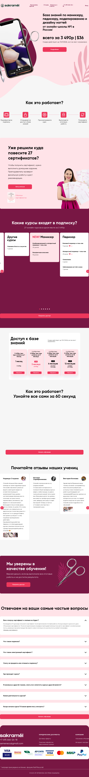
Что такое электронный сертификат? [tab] (45, 652)
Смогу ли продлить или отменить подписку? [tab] (45, 663)
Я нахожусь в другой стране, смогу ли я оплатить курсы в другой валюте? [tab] (45, 685)
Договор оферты (45, 738)
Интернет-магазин (82, 742)
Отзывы (46, 5)
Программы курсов (33, 5)
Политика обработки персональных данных (46, 743)
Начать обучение (44, 452)
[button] (40, 309)
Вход (86, 5)
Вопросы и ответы (53, 5)
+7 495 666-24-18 (68, 5)
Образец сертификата (10, 630)
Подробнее (55, 49)
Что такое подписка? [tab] (45, 641)
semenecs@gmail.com (11, 743)
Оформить (19, 372)
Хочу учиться (20, 186)
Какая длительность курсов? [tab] (45, 696)
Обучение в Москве (82, 738)
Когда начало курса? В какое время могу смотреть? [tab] (45, 707)
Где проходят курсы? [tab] (45, 674)
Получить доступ (45, 316)
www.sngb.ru (38, 754)
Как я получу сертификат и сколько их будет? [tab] (45, 620)
